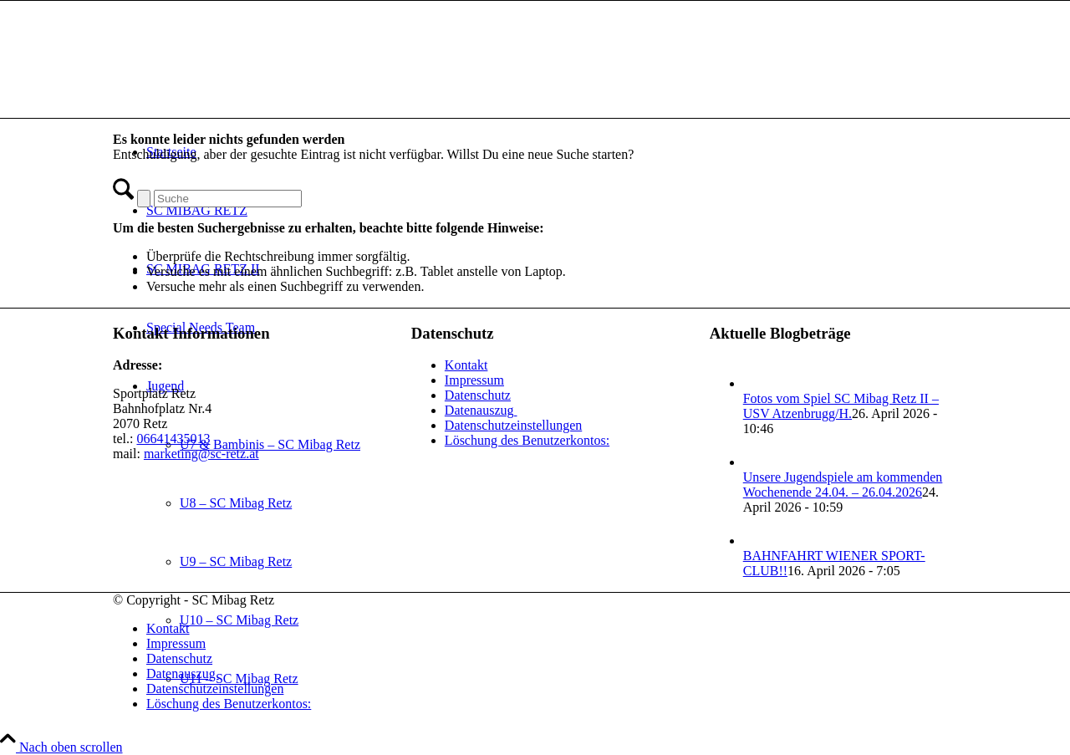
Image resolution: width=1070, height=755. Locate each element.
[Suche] (228, 198)
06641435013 (173, 438)
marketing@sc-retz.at (201, 453)
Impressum (474, 380)
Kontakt (466, 365)
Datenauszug (481, 410)
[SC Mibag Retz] (238, 80)
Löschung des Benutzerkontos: (527, 440)
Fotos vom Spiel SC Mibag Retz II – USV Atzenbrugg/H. (841, 406)
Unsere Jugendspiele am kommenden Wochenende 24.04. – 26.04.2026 (843, 484)
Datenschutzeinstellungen (513, 425)
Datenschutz (478, 395)
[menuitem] (551, 628)
